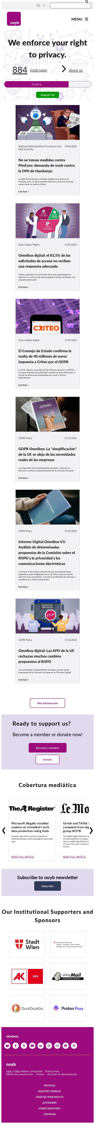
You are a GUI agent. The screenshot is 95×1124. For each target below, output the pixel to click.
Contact (40, 1074)
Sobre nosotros (49, 1108)
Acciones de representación (62, 1074)
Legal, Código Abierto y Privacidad (24, 1071)
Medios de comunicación (19, 1074)
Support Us (48, 94)
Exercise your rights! (50, 1097)
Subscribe (48, 886)
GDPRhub (50, 1114)
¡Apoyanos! (49, 1102)
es (38, 5)
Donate (47, 759)
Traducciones (52, 1071)
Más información (47, 703)
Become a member (47, 747)
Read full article (22, 856)
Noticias (49, 1085)
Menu (76, 19)
